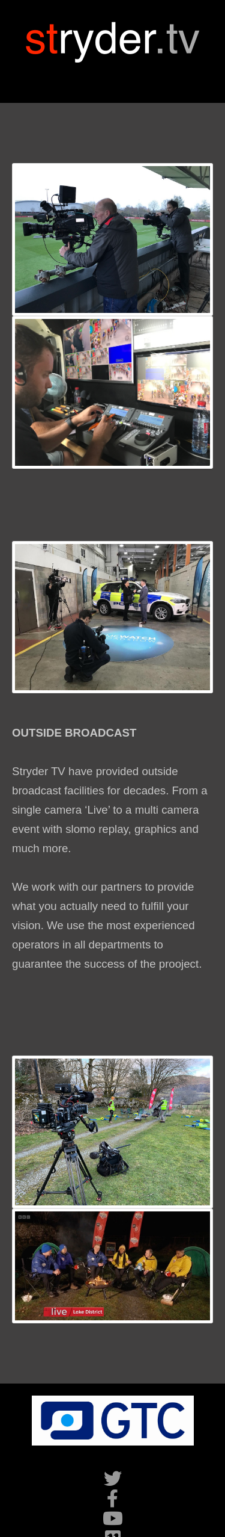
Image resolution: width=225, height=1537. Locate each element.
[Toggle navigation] (113, 77)
